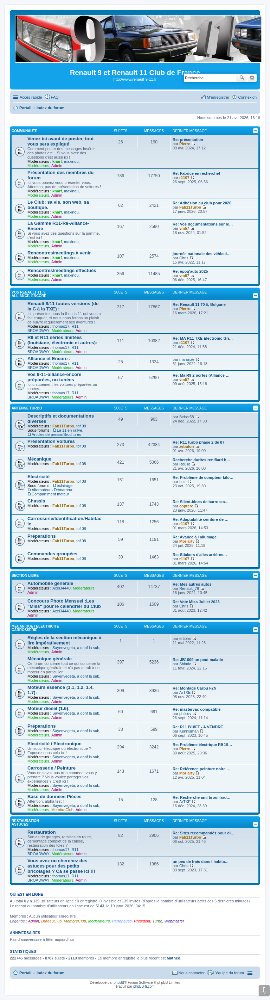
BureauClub (51, 921)
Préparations (41, 536)
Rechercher (242, 78)
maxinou (71, 161)
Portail (25, 108)
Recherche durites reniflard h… (201, 460)
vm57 (184, 228)
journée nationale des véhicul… (202, 254)
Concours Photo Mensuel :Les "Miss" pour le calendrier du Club (64, 603)
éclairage (65, 485)
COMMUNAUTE (24, 131)
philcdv (185, 713)
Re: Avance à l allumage (195, 537)
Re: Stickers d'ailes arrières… (200, 555)
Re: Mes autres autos (192, 584)
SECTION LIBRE (25, 576)
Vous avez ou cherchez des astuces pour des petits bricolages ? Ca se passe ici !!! (61, 866)
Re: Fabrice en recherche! (196, 173)
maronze (186, 359)
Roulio (184, 464)
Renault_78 (189, 588)
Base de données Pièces (54, 796)
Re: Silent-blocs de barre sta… (201, 502)
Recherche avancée (252, 78)
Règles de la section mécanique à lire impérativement (64, 640)
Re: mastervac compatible (196, 709)
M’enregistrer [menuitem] (218, 97)
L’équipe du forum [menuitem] (228, 973)
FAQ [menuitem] (55, 97)
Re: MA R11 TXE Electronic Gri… (203, 338)
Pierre (184, 144)
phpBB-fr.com (144, 986)
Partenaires (122, 921)
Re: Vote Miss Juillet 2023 (196, 602)
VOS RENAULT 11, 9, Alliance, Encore (29, 294)
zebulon (186, 446)
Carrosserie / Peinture (51, 768)
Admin (56, 165)
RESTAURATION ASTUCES (25, 822)
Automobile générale (50, 583)
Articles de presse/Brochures (56, 434)
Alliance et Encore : (48, 358)
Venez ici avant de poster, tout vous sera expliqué (60, 141)
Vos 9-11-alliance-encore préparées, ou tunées (54, 377)
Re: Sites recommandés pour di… (203, 833)
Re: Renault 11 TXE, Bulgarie (199, 304)
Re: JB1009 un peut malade (198, 660)
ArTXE (185, 692)
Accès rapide (31, 97)
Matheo (173, 958)
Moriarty (186, 541)
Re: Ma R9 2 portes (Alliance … (201, 375)
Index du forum (50, 973)
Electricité (38, 476)
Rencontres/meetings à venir (59, 252)
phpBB (119, 982)
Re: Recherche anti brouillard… (201, 797)
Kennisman (189, 731)
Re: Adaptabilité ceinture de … (201, 519)
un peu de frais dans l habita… (201, 861)
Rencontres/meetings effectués (61, 270)
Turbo (157, 921)
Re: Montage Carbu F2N (195, 688)
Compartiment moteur (50, 494)
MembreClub (62, 810)
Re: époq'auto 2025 (190, 271)
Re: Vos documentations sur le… (203, 224)
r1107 (184, 177)
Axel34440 (61, 588)
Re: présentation (188, 139)
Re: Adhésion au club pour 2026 (202, 203)
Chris (183, 258)
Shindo (185, 664)
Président (142, 921)
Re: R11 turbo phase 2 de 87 (198, 442)
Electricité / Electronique (54, 743)
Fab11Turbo (190, 207)
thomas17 (60, 326)
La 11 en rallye (69, 430)
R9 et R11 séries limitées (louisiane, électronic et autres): (62, 340)
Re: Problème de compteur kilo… (203, 477)
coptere (186, 506)
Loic (182, 482)
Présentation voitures (51, 441)
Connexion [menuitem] (247, 97)
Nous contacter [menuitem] (192, 973)
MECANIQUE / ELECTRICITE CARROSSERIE (35, 628)
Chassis (36, 501)
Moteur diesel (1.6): (48, 708)
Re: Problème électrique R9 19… (202, 744)
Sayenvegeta (63, 648)
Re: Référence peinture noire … (201, 769)
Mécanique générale (49, 658)
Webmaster (174, 921)
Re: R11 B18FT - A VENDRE (198, 727)
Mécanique (39, 459)
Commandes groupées (52, 553)
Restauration (41, 832)
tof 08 (81, 426)
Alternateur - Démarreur (52, 490)
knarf (57, 161)
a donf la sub (88, 648)
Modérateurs (38, 165)
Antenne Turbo (27, 408)
